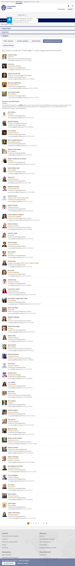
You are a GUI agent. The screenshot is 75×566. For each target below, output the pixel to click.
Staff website (4, 24)
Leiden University (5, 1)
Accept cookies (8, 563)
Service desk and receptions (10, 536)
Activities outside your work (47, 548)
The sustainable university (47, 539)
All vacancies (43, 545)
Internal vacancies (44, 542)
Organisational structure (29, 1)
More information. (23, 560)
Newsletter (42, 555)
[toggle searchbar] (72, 5)
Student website (22, 41)
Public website (8, 41)
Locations (5, 539)
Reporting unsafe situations (10, 558)
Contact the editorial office (10, 542)
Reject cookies (23, 563)
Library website (8, 45)
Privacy (4, 545)
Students (12, 1)
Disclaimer (5, 548)
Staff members (19, 1)
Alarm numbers (6, 555)
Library (37, 1)
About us (42, 536)
